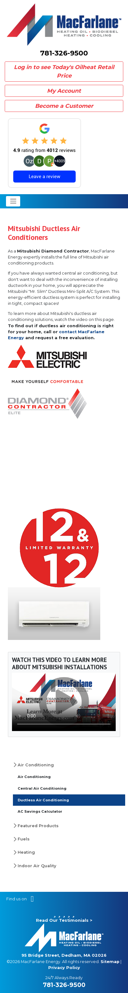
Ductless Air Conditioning (43, 800)
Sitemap (110, 961)
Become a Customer (64, 105)
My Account (64, 90)
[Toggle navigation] (13, 201)
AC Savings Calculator (40, 811)
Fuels (24, 839)
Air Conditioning (36, 765)
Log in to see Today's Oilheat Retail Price (64, 71)
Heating (26, 852)
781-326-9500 (64, 53)
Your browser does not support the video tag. (64, 702)
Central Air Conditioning (42, 788)
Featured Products (38, 825)
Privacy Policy (64, 967)
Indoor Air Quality (37, 865)
